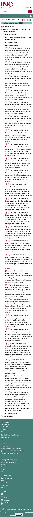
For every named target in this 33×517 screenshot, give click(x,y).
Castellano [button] (28, 7)
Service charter (5, 485)
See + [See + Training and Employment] (3, 471)
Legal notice (4, 426)
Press (2, 431)
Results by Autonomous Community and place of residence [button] (16, 30)
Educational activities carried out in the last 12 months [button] (18, 38)
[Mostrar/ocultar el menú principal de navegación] (2, 16)
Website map (5, 424)
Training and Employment (9, 460)
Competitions (5, 467)
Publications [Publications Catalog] (4, 480)
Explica (3, 469)
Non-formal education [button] (12, 45)
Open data (4, 483)
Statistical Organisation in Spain (11, 448)
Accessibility (5, 429)
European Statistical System (9, 453)
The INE (3, 444)
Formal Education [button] (11, 42)
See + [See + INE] (3, 455)
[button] (28, 16)
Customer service (6, 478)
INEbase (3, 19)
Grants (3, 464)
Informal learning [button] (11, 413)
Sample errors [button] (8, 416)
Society (19, 19)
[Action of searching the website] (30, 11)
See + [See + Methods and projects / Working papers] (3, 440)
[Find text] (15, 11)
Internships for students (8, 462)
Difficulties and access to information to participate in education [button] (18, 409)
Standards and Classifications (10, 435)
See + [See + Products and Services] (3, 487)
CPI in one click (6, 475)
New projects (5, 437)
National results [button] (8, 26)
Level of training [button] (10, 34)
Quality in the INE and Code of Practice (13, 451)
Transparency (5, 446)
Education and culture (11, 19)
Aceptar (19, 515)
